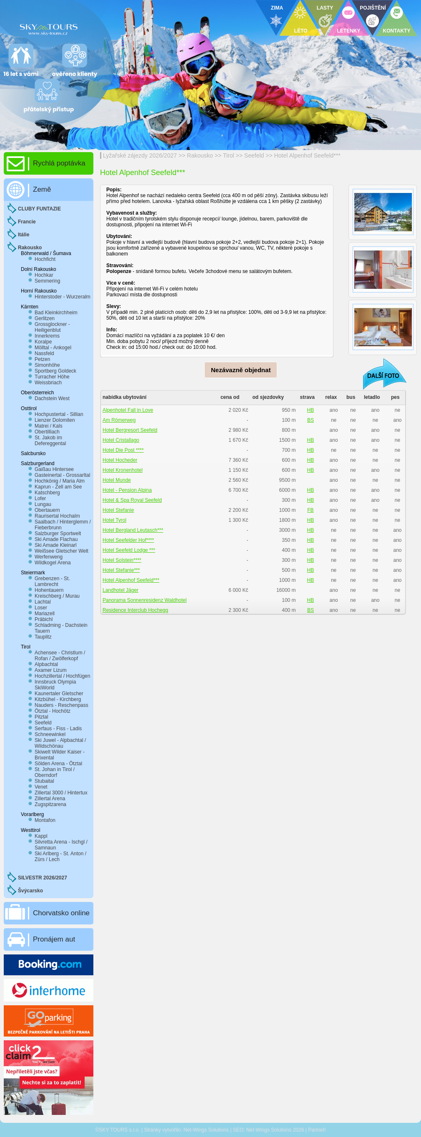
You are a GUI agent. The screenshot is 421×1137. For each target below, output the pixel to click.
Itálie (23, 235)
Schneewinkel (50, 734)
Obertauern (47, 510)
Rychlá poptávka (59, 163)
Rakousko (200, 155)
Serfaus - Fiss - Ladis (58, 728)
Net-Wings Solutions (206, 1130)
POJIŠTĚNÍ (373, 8)
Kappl (41, 836)
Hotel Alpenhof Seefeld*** (307, 155)
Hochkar (44, 275)
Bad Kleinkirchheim (56, 313)
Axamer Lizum (51, 670)
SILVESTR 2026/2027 (42, 878)
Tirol (228, 155)
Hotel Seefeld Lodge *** (129, 550)
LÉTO (301, 31)
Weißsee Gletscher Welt (61, 551)
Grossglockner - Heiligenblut (52, 327)
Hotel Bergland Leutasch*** (133, 530)
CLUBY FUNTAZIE (39, 209)
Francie (27, 222)
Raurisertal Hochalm (57, 516)
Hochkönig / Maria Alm (60, 481)
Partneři (317, 1130)
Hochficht (45, 259)
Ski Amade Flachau (56, 539)
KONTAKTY (397, 31)
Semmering (47, 281)
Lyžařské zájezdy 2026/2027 (140, 155)
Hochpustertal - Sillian (59, 414)
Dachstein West (52, 398)
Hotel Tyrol (114, 520)
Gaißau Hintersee (54, 469)
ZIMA (277, 8)
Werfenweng (49, 557)
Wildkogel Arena (53, 563)
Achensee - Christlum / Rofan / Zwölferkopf (60, 655)
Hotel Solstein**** (122, 560)
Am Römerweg (119, 420)
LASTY (325, 8)
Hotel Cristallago (121, 440)
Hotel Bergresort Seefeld (130, 430)
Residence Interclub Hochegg (135, 610)
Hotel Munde (117, 480)
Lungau (43, 504)
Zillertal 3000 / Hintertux (61, 793)
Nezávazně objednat (241, 369)
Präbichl (44, 619)
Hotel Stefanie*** (121, 570)
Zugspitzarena (50, 804)
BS (310, 420)
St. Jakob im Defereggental (50, 440)
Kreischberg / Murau (57, 596)
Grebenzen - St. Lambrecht (52, 581)
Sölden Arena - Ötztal (58, 763)
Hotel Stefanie (118, 510)
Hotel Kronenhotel (123, 470)
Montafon (45, 820)
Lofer (40, 498)
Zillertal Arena (50, 798)
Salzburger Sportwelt (58, 533)
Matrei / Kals (49, 426)
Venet (41, 787)
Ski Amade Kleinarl (56, 545)
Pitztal (41, 717)
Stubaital (44, 781)
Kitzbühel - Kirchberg (58, 699)
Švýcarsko (30, 891)
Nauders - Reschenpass (61, 705)
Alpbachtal (46, 664)
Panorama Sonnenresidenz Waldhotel (145, 600)
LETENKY (348, 31)
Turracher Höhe (52, 377)
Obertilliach (47, 432)
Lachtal (43, 602)
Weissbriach (48, 383)
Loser (41, 608)
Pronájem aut (54, 939)
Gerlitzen (45, 318)
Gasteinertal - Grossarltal (62, 475)
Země (42, 189)
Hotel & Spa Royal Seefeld (132, 500)
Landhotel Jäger (120, 590)
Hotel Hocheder (120, 460)
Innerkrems (47, 336)
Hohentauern (49, 590)
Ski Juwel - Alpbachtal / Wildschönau (60, 743)
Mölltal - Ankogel (53, 348)
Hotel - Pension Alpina (127, 490)
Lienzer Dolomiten (55, 420)
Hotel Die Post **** (123, 450)
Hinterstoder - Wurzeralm (62, 297)
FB (310, 510)
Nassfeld (44, 353)
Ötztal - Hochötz (52, 711)
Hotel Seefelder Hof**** (128, 540)
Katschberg (47, 493)
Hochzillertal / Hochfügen (62, 676)
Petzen (42, 359)
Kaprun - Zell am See (58, 487)
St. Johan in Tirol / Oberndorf (55, 772)
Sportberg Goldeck (55, 371)
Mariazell (45, 613)
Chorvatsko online (61, 913)
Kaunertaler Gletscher (59, 693)
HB (310, 410)
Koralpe (43, 342)
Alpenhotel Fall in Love (128, 410)
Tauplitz (43, 637)
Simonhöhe (47, 365)
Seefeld (254, 155)
